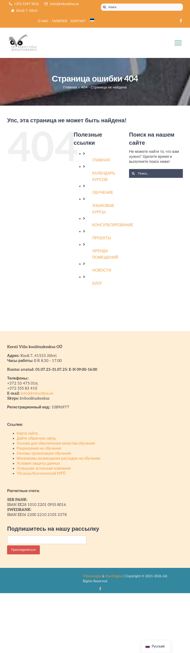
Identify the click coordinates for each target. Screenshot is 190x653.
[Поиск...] (156, 173)
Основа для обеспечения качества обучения (56, 443)
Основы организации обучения (44, 453)
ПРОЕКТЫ (101, 238)
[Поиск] (104, 7)
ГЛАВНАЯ (101, 160)
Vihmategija (92, 576)
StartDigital (114, 576)
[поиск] (142, 7)
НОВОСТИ (101, 270)
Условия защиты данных (38, 463)
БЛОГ (97, 283)
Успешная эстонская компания (44, 468)
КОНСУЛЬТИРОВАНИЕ (112, 225)
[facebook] (181, 21)
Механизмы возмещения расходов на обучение (58, 458)
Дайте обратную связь (36, 438)
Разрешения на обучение (39, 448)
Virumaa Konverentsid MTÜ (41, 473)
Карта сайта (27, 433)
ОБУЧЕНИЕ (102, 192)
